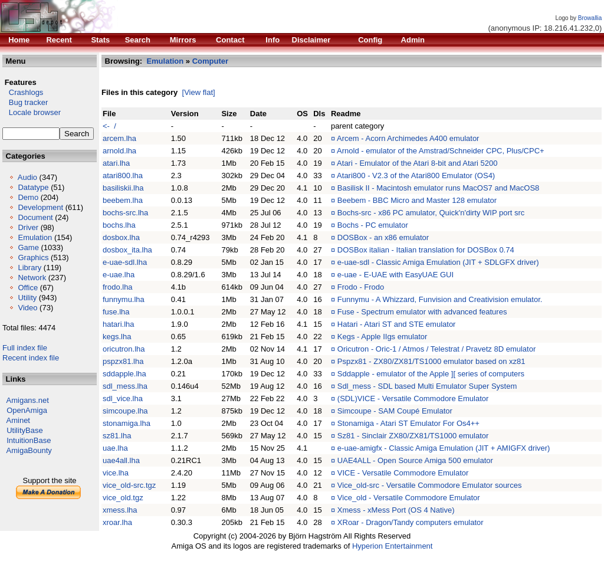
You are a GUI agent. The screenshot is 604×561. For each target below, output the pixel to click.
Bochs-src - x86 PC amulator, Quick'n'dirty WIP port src (431, 212)
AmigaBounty (29, 450)
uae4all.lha (121, 460)
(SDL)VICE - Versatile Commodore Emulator (412, 398)
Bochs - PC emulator (372, 225)
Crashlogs (22, 92)
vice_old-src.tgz (129, 485)
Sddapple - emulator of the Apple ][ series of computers (430, 373)
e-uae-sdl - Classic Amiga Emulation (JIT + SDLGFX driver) (438, 262)
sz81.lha (117, 435)
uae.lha (115, 448)
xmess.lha (120, 510)
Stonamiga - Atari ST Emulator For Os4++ (408, 423)
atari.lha (116, 163)
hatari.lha (118, 324)
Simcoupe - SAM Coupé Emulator (394, 410)
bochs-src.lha (125, 212)
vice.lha (116, 472)
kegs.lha (117, 336)
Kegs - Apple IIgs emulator (382, 336)
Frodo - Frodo (360, 287)
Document (35, 217)
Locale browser (31, 112)
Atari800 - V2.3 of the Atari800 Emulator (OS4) (416, 175)
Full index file (24, 347)
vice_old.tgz (123, 497)
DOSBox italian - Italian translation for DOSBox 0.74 (425, 249)
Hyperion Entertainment (392, 546)
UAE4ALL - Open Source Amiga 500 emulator (415, 460)
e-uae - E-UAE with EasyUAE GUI (395, 274)
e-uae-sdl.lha (125, 262)
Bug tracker (25, 102)
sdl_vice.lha (123, 398)
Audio (27, 177)
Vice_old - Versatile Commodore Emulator (408, 497)
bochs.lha (119, 225)
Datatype (33, 187)
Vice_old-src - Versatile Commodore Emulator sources (429, 485)
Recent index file (30, 357)
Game (28, 247)
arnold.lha (119, 150)
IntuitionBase (28, 440)
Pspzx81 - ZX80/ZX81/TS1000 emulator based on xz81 (431, 361)
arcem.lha (119, 138)
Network (32, 277)
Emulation (35, 237)
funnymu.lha (124, 299)
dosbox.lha (121, 237)
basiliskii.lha (123, 187)
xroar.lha (117, 522)
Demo (28, 197)
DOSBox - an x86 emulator (383, 237)
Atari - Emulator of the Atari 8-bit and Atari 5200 (417, 163)
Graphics (33, 257)
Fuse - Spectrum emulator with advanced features (422, 311)
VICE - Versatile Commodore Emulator (403, 472)
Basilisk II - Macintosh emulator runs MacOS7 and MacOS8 (438, 187)
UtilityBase (24, 430)
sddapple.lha (124, 373)
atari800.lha (123, 175)
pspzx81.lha (123, 361)
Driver (28, 227)
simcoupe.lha (125, 410)
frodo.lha (118, 287)
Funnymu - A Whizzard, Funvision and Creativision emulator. (440, 299)
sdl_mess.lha (125, 386)
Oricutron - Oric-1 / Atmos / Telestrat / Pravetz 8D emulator (436, 349)
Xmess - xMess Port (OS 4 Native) (396, 510)
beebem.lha (123, 200)
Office (28, 287)
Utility (27, 297)
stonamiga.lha (126, 423)
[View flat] (198, 92)
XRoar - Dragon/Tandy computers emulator (410, 522)
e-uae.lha (118, 274)
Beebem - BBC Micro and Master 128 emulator (417, 200)
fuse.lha (116, 311)
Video (27, 307)
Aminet (18, 420)
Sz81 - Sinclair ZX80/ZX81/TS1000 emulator (413, 435)
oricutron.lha (124, 349)
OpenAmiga (26, 410)
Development (40, 207)
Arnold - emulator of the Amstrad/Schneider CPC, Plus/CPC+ (440, 150)
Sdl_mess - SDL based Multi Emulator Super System (427, 386)
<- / (109, 126)
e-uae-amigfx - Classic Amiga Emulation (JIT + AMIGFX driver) (443, 448)
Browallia (590, 18)
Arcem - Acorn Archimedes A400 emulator (408, 138)
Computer (210, 61)
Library (29, 267)
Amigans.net (27, 400)
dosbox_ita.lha (127, 249)
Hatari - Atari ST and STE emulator (396, 324)
